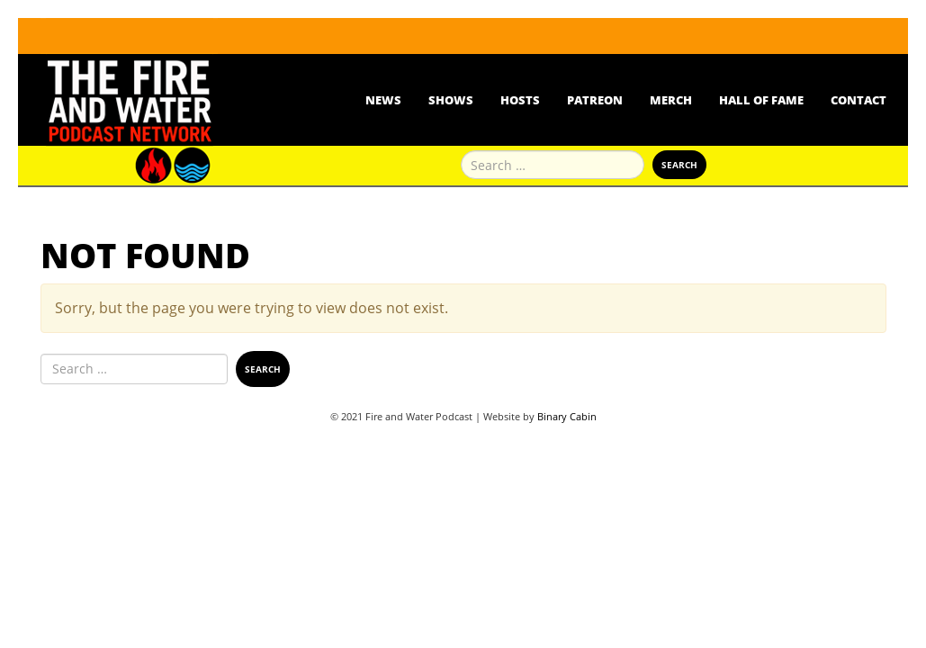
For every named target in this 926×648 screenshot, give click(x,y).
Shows (450, 100)
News (383, 100)
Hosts (520, 100)
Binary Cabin (567, 416)
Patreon (595, 100)
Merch (671, 100)
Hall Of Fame (761, 100)
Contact (858, 100)
